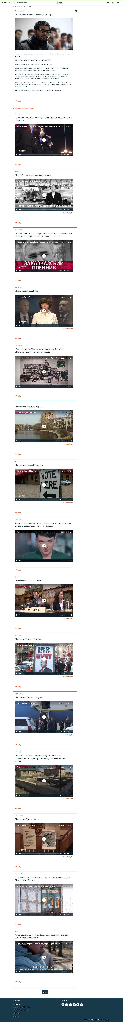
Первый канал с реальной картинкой (29, 181)
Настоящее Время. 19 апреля (26, 587)
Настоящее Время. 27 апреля (26, 413)
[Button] (18, 101)
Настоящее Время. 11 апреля (26, 825)
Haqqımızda (16, 1004)
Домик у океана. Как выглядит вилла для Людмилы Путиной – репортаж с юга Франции (46, 358)
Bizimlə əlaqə (16, 1013)
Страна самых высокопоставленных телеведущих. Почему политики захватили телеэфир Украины (49, 532)
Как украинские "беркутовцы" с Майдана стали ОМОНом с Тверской (39, 126)
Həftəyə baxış (16, 1016)
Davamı (45, 992)
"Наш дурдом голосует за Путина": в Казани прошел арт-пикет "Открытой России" (43, 944)
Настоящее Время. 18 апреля (26, 645)
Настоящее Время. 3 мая (25, 297)
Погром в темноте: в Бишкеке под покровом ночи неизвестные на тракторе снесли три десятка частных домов (53, 767)
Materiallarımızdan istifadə (20, 1010)
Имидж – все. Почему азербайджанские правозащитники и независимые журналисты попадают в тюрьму (52, 242)
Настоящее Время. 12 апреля (26, 703)
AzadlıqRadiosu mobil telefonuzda (22, 1007)
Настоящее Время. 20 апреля (26, 471)
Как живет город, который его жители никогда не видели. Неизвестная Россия (43, 886)
